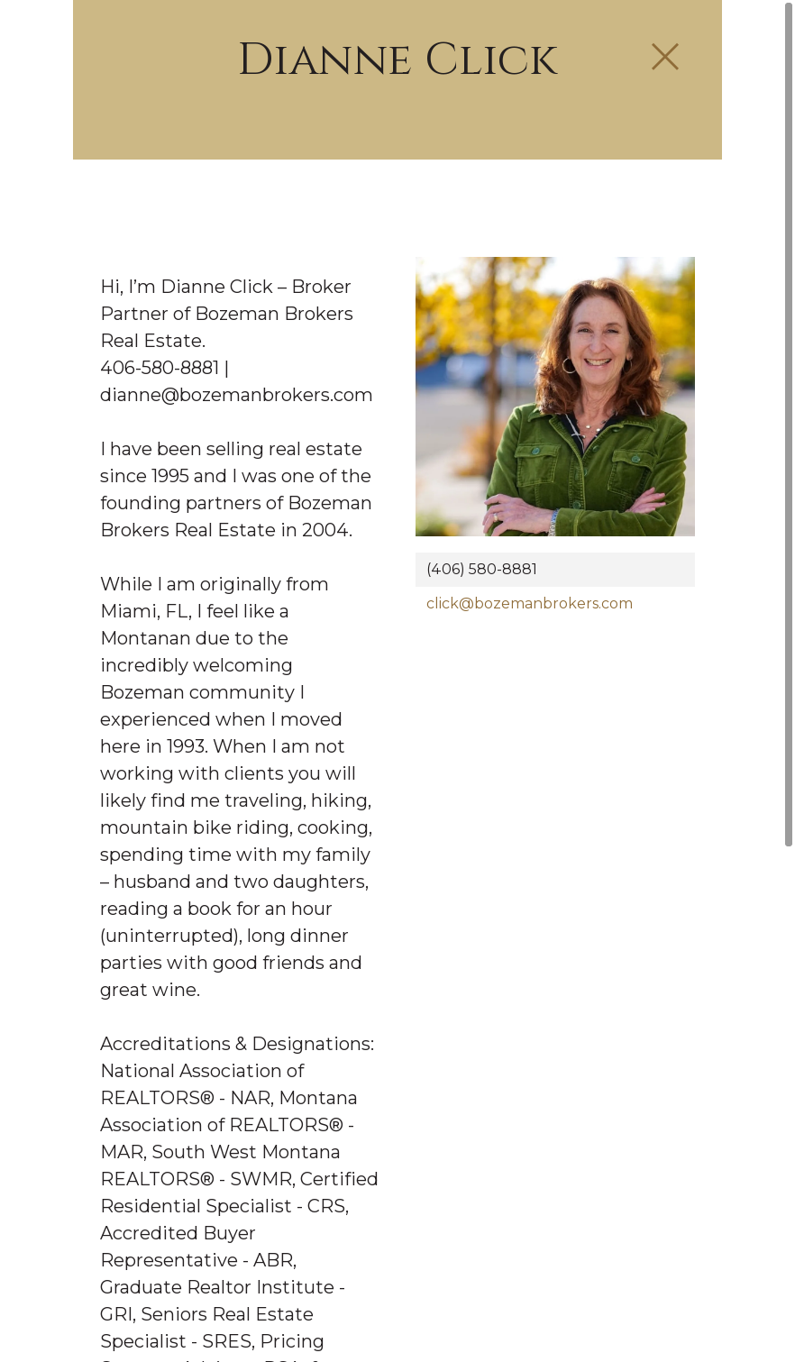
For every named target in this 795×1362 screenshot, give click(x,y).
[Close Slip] (665, 57)
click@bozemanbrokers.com (529, 603)
